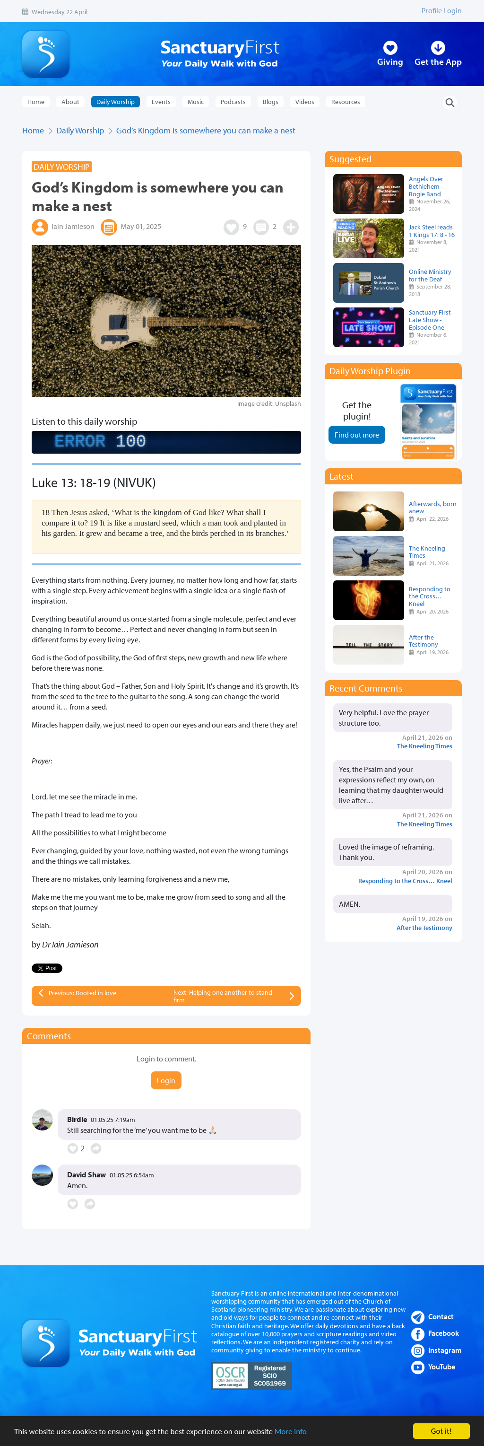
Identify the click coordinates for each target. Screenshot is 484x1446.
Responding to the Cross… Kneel (429, 596)
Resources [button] (345, 101)
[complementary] (166, 442)
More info (291, 1432)
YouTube (441, 1366)
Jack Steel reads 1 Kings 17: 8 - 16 (432, 230)
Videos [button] (304, 101)
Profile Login (442, 10)
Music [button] (196, 101)
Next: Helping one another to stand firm (222, 996)
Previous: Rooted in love (82, 993)
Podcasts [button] (233, 101)
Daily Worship (80, 130)
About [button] (70, 101)
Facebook (443, 1333)
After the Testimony (423, 640)
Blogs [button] (270, 101)
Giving (390, 61)
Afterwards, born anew (433, 507)
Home (35, 101)
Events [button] (161, 101)
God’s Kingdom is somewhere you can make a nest (205, 130)
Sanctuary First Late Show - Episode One (430, 319)
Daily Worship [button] (115, 101)
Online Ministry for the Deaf (430, 275)
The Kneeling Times (427, 551)
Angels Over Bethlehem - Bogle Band (426, 186)
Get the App (438, 61)
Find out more (357, 434)
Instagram (445, 1350)
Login (166, 1080)
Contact (441, 1316)
